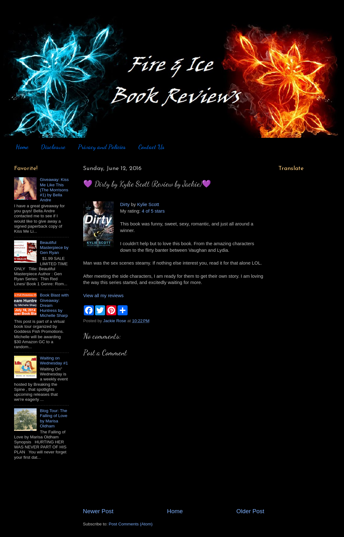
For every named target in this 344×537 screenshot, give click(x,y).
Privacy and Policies (102, 147)
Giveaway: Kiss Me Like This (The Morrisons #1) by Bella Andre (54, 189)
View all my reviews (103, 295)
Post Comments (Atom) (131, 524)
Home (22, 147)
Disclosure (53, 147)
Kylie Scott (148, 204)
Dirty (125, 204)
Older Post (250, 511)
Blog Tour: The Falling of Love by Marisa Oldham (53, 418)
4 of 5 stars (153, 211)
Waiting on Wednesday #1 (54, 360)
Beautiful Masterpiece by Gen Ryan (54, 247)
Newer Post (98, 511)
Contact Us (151, 147)
